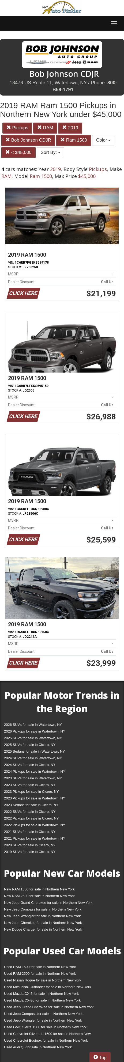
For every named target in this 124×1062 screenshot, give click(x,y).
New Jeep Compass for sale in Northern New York (42, 909)
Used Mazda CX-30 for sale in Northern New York (42, 1000)
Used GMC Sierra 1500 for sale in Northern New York (45, 1027)
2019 (70, 127)
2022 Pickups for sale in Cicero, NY (31, 818)
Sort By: (50, 152)
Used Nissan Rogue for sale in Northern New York (42, 980)
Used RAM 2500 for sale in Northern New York (40, 974)
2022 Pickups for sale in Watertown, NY (34, 825)
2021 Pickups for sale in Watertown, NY (34, 838)
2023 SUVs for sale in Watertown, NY (33, 778)
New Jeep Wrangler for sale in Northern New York (42, 916)
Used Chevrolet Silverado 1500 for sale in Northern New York (47, 1035)
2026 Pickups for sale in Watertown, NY (34, 731)
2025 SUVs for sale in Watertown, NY (33, 738)
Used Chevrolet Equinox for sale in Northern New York (46, 1040)
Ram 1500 (73, 140)
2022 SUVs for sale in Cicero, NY (29, 812)
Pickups (17, 127)
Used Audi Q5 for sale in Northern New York (38, 1047)
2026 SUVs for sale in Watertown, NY (33, 725)
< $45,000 (18, 152)
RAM (45, 127)
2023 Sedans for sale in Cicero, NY (31, 805)
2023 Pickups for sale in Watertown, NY (34, 798)
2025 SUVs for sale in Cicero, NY (29, 745)
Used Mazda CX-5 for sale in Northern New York (41, 994)
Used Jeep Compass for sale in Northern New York (43, 1014)
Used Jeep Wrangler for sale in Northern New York (43, 1020)
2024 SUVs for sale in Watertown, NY (33, 758)
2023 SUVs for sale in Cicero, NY (29, 785)
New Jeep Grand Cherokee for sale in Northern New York (48, 903)
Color (103, 140)
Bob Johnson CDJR (28, 140)
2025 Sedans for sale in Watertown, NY (34, 751)
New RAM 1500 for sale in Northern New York (39, 889)
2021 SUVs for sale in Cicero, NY (29, 832)
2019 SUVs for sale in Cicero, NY (29, 852)
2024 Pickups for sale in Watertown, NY (34, 771)
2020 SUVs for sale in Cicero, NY (29, 845)
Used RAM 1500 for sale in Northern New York (40, 967)
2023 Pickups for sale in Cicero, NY (31, 792)
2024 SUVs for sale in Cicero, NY (29, 765)
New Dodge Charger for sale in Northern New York (43, 929)
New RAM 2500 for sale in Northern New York (39, 896)
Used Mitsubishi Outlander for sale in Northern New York (47, 987)
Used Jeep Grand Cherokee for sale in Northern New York (49, 1007)
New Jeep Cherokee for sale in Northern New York (43, 923)
